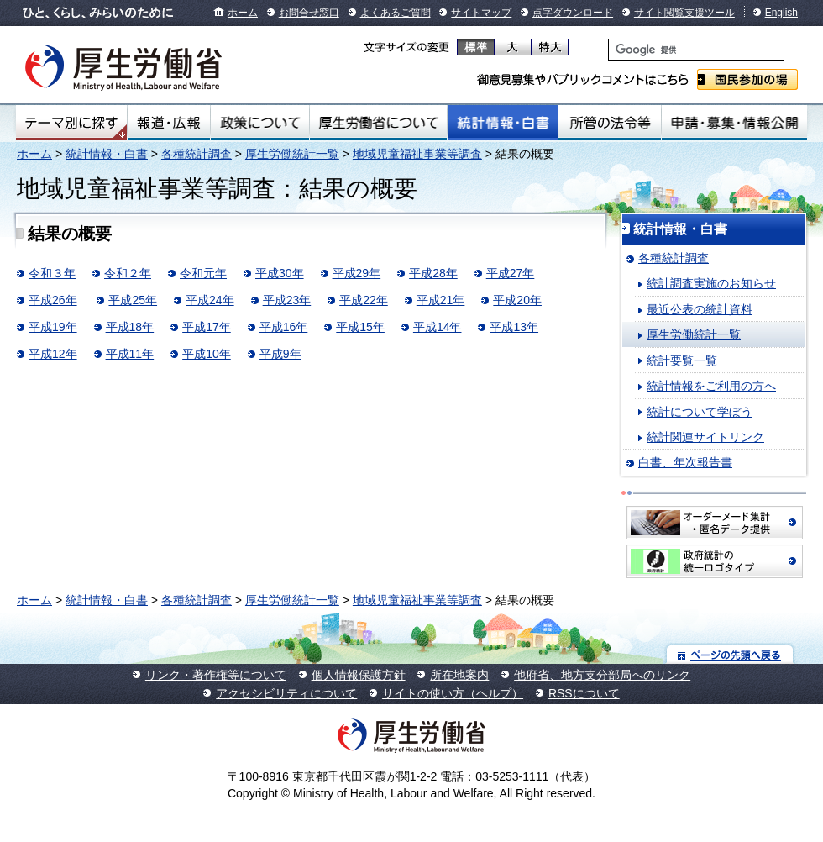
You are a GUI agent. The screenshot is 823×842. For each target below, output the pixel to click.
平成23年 (287, 300)
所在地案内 (459, 674)
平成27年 (510, 273)
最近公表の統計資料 (699, 309)
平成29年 (357, 273)
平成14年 (437, 327)
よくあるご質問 (395, 12)
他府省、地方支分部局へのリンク (602, 674)
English (781, 12)
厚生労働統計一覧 (292, 154)
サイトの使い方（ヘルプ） (452, 693)
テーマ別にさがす (71, 122)
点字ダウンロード (572, 12)
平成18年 (130, 327)
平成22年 (363, 300)
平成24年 (210, 300)
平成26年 (53, 300)
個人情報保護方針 (359, 674)
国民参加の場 (747, 79)
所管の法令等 (609, 122)
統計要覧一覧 (682, 360)
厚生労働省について (379, 122)
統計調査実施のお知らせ (711, 283)
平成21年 (441, 300)
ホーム (243, 12)
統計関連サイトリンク (705, 437)
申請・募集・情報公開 (734, 122)
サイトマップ (481, 12)
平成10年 (206, 353)
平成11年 (130, 353)
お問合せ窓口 (309, 12)
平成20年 (517, 300)
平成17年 (206, 327)
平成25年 (132, 300)
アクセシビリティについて (286, 693)
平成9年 (280, 353)
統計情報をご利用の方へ (711, 385)
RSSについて (584, 693)
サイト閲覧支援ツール (684, 12)
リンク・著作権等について (215, 674)
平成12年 (53, 353)
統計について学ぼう (699, 411)
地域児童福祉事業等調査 (417, 154)
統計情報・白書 (503, 122)
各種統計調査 (196, 154)
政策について (260, 122)
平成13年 (514, 327)
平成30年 (279, 273)
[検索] (696, 49)
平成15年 (360, 327)
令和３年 (52, 273)
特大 (550, 47)
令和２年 (127, 273)
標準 (476, 47)
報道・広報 (169, 122)
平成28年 (433, 273)
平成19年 (53, 327)
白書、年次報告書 (685, 462)
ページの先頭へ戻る (730, 654)
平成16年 (283, 327)
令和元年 (203, 273)
